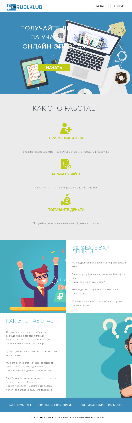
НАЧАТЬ (101, 6)
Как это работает (20, 405)
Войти (117, 6)
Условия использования (55, 405)
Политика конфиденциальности (101, 405)
